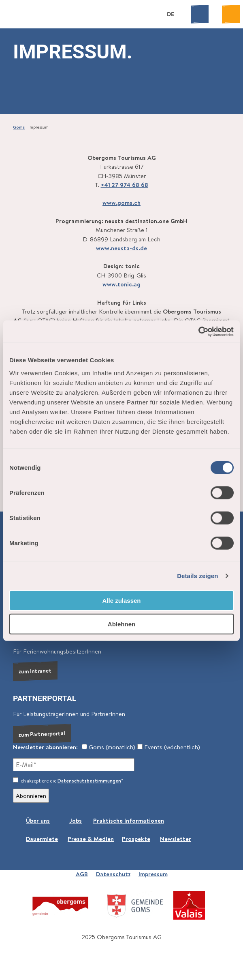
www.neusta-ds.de (121, 247)
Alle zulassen (121, 600)
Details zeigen (197, 575)
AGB (82, 874)
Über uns (38, 820)
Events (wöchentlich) (168, 747)
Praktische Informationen (128, 820)
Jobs (75, 820)
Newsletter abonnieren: (45, 747)
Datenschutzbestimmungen (89, 780)
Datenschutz (113, 874)
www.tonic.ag (121, 284)
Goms (19, 127)
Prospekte (136, 838)
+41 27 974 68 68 (124, 184)
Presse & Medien (91, 838)
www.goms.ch (121, 202)
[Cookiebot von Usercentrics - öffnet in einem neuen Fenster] (198, 331)
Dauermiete (42, 838)
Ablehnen (121, 624)
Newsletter (175, 838)
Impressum (153, 874)
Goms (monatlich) (108, 747)
